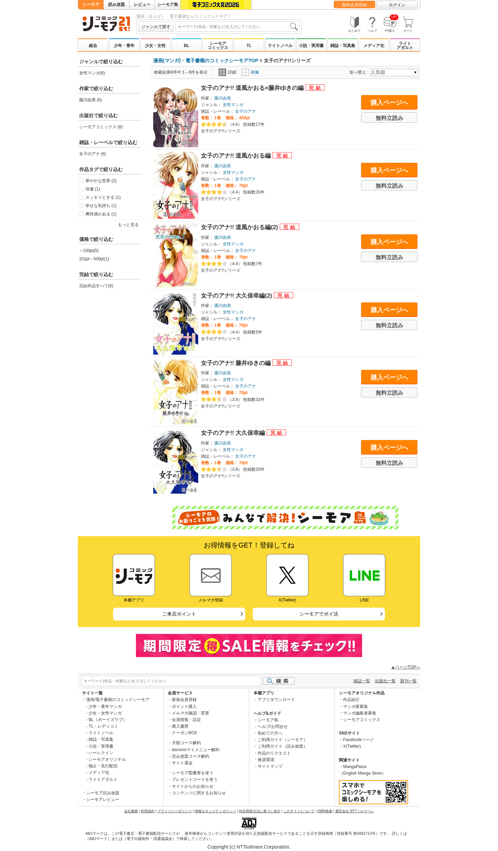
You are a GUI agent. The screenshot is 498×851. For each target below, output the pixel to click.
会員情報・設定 (186, 719)
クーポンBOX (184, 732)
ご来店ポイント (179, 614)
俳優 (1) (92, 189)
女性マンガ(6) (92, 73)
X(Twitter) (352, 746)
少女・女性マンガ (105, 713)
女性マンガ (233, 104)
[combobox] (237, 26)
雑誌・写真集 (342, 45)
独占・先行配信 (103, 766)
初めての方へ (270, 733)
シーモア (91, 4)
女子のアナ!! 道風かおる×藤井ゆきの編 (253, 88)
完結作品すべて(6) (96, 285)
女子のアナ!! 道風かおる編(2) (240, 227)
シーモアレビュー (102, 799)
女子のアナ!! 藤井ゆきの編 (237, 363)
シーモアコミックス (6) (101, 126)
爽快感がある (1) (101, 214)
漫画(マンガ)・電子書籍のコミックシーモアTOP (205, 60)
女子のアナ (245, 111)
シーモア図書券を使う (192, 772)
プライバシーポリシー (174, 811)
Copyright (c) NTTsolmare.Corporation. (249, 847)
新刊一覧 (408, 681)
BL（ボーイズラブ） (108, 719)
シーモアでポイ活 (318, 614)
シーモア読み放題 (102, 793)
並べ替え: (359, 72)
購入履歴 (180, 726)
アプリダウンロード (276, 699)
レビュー (142, 4)
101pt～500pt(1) (94, 258)
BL (186, 45)
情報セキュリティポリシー (215, 811)
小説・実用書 (311, 45)
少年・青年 (124, 45)
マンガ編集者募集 (359, 713)
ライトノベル (280, 45)
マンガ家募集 (355, 706)
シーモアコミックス (218, 45)
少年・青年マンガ (105, 706)
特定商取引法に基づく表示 (259, 811)
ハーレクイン (101, 752)
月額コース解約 (186, 742)
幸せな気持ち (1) (101, 205)
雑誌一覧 (361, 681)
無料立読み (389, 118)
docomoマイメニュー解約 (196, 749)
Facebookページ (358, 739)
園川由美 (222, 98)
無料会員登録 (354, 4)
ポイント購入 (184, 706)
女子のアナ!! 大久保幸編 (234, 433)
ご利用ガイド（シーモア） (282, 739)
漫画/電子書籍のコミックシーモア (117, 699)
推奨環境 (266, 759)
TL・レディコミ (103, 726)
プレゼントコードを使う (195, 779)
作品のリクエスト (274, 753)
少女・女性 (155, 45)
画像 (250, 72)
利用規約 (148, 811)
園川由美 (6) (90, 99)
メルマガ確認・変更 (190, 713)
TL (249, 45)
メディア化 (373, 45)
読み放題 (116, 4)
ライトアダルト (405, 45)
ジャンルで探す (155, 26)
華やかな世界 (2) (101, 180)
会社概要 (131, 811)
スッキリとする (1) (103, 197)
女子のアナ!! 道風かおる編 (237, 155)
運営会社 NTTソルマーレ (354, 811)
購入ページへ (389, 102)
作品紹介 (351, 699)
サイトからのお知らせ (192, 786)
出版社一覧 (385, 681)
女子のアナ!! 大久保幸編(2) (237, 295)
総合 (93, 45)
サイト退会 (182, 762)
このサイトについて (298, 811)
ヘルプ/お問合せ (273, 726)
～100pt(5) (89, 250)
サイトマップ (270, 766)
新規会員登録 (184, 699)
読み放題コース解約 (190, 756)
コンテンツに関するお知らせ (199, 793)
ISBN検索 (324, 811)
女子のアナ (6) (92, 153)
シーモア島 (167, 4)
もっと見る (128, 224)
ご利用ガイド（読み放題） (282, 746)
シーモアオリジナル (107, 759)
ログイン (397, 4)
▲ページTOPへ (405, 667)
